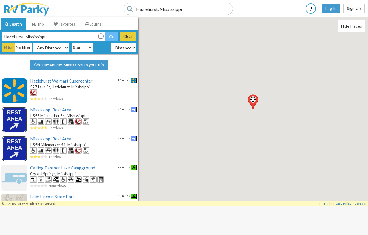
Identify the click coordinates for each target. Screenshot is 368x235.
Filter (8, 47)
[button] (253, 101)
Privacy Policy (341, 203)
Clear (128, 36)
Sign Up (354, 8)
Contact (361, 203)
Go (111, 36)
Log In (331, 8)
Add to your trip (69, 65)
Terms (323, 203)
